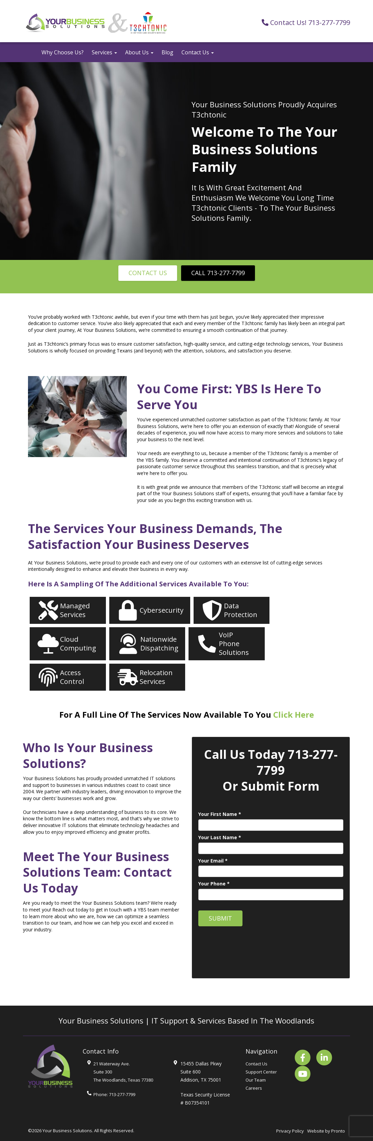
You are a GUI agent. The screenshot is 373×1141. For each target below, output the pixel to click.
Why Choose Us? (62, 52)
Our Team (256, 1080)
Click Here (293, 714)
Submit (220, 918)
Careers (254, 1088)
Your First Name (219, 814)
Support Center (261, 1072)
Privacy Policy (290, 1131)
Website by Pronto (326, 1131)
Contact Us (197, 52)
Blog (167, 52)
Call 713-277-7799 (218, 273)
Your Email (213, 860)
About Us (139, 52)
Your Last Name (219, 837)
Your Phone (214, 883)
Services (104, 52)
